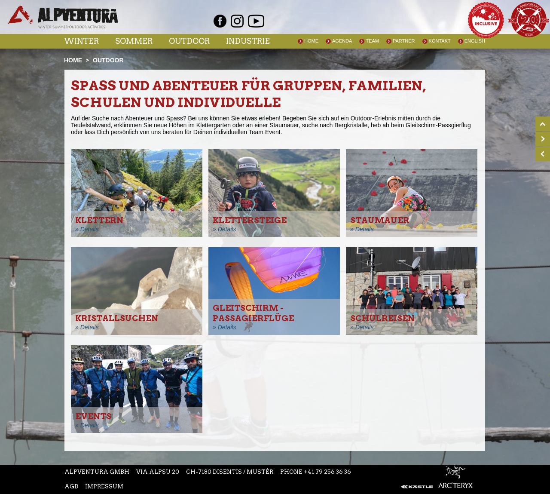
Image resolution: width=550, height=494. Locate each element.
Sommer (134, 41)
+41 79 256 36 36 (327, 472)
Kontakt (440, 40)
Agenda (342, 40)
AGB (71, 486)
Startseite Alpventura (63, 17)
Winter (81, 41)
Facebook (220, 21)
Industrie (248, 41)
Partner (404, 40)
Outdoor (189, 41)
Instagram (237, 21)
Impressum (104, 486)
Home (311, 40)
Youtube (256, 21)
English (474, 40)
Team (372, 40)
